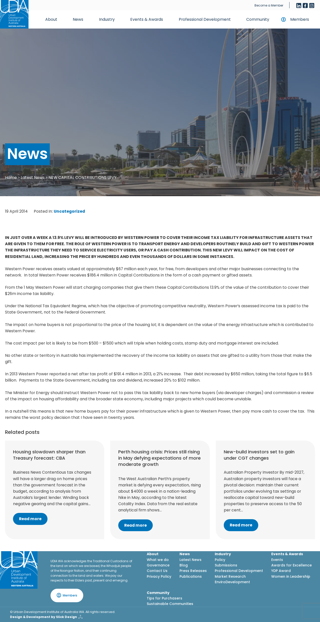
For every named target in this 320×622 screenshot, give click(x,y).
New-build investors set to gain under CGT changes (259, 455)
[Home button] (14, 14)
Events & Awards (146, 19)
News (78, 19)
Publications (191, 576)
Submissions (226, 565)
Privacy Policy (159, 576)
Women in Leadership (290, 576)
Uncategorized (69, 211)
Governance (158, 565)
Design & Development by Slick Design (43, 617)
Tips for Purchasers (164, 598)
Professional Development (205, 19)
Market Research (230, 576)
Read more (30, 518)
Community (257, 19)
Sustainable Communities (170, 603)
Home (11, 177)
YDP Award (281, 570)
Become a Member (268, 5)
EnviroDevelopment (232, 581)
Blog (184, 565)
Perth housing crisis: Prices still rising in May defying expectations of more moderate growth (159, 458)
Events (277, 559)
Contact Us (157, 570)
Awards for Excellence (291, 565)
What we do (158, 559)
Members (299, 19)
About (51, 19)
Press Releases (193, 570)
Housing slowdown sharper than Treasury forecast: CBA (49, 455)
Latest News (32, 177)
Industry (107, 19)
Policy (220, 559)
